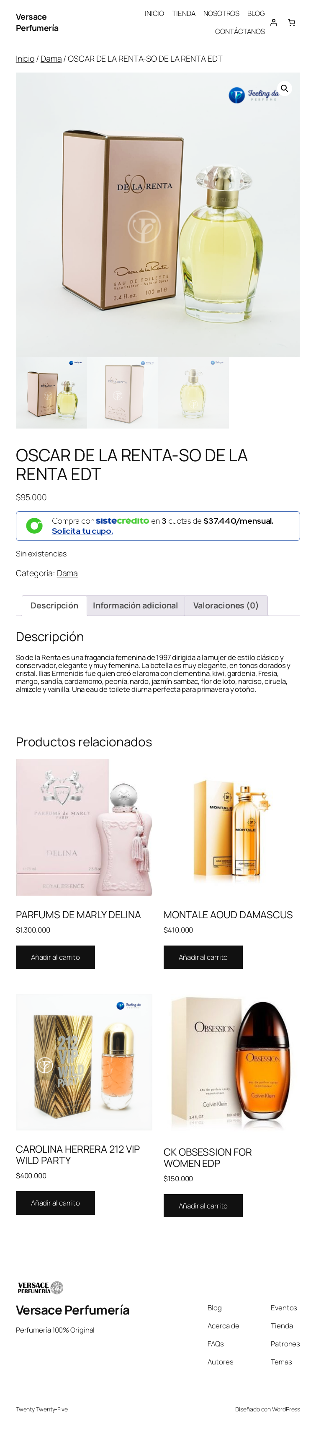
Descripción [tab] (54, 605)
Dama (51, 58)
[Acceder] (274, 22)
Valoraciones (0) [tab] (226, 605)
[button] (284, 88)
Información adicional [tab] (135, 605)
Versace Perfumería (37, 22)
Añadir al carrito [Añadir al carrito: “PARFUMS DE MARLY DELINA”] (55, 957)
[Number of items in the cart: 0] (291, 22)
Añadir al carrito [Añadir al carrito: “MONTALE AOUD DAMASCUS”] (203, 957)
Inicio (25, 58)
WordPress (286, 1409)
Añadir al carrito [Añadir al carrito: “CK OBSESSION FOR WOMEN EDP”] (203, 1206)
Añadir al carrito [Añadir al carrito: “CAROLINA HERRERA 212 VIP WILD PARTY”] (55, 1203)
